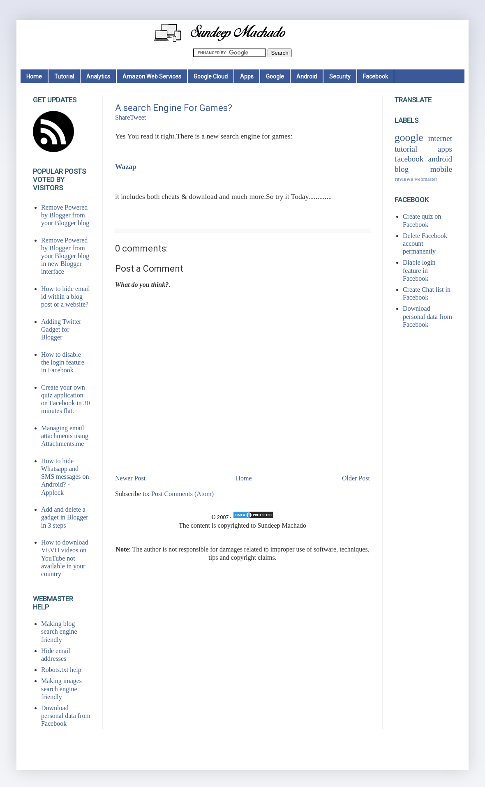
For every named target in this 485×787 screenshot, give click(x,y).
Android (306, 76)
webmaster (425, 179)
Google (275, 76)
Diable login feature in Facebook (419, 270)
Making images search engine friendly (61, 688)
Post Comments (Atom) (182, 493)
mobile (441, 169)
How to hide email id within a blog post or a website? (65, 296)
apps (445, 149)
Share (122, 117)
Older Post (356, 478)
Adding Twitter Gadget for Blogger (61, 329)
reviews (404, 178)
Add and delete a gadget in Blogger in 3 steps (64, 517)
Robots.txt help (61, 669)
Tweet (138, 117)
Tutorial (64, 76)
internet (440, 138)
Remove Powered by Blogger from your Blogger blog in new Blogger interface (65, 256)
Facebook (375, 76)
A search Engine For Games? (173, 108)
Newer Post (130, 478)
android (440, 159)
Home (34, 76)
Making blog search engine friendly (59, 631)
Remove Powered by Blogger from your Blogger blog (65, 215)
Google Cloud (211, 76)
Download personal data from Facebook (65, 715)
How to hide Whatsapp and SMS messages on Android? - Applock (65, 476)
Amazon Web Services (151, 76)
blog (402, 169)
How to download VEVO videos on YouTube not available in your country (64, 558)
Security (340, 76)
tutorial (406, 149)
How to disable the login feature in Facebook (62, 362)
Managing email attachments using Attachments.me (64, 436)
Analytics (98, 76)
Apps (247, 76)
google (409, 137)
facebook (409, 159)
